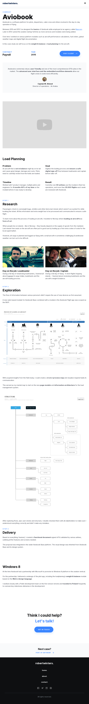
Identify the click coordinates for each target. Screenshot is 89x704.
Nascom (79, 29)
